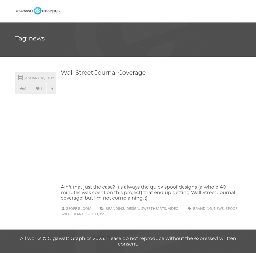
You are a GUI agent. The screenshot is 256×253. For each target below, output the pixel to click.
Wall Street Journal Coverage (103, 72)
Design (132, 208)
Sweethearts (153, 208)
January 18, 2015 (35, 77)
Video (173, 208)
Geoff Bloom (78, 208)
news (219, 208)
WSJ (103, 214)
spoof (232, 208)
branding (115, 208)
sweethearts (73, 214)
